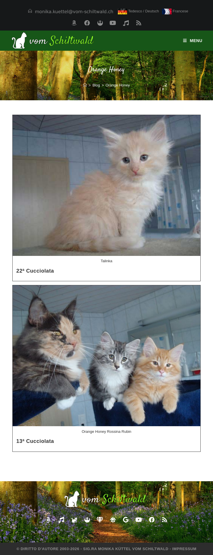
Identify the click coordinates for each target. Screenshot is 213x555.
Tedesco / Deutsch (138, 11)
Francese (175, 11)
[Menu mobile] (192, 40)
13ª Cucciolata (35, 441)
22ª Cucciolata (35, 271)
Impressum (184, 549)
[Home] (85, 85)
